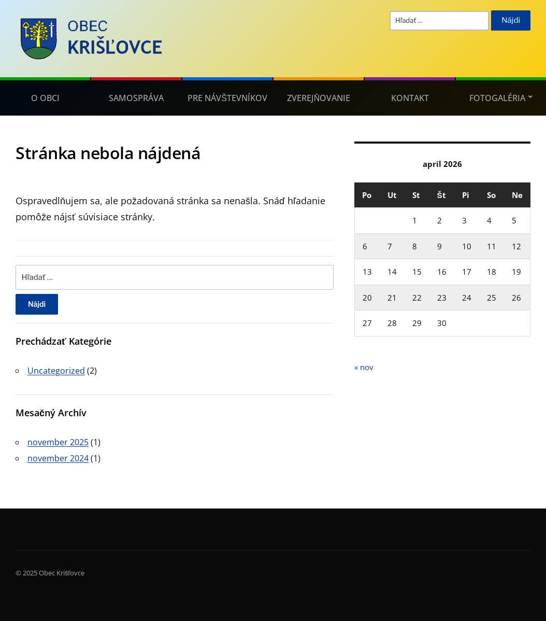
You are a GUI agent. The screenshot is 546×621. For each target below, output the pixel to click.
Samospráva (136, 98)
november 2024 (58, 458)
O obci (45, 98)
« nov (363, 367)
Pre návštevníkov (227, 98)
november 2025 (58, 442)
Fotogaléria (497, 98)
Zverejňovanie (319, 98)
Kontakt (410, 98)
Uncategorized (56, 370)
